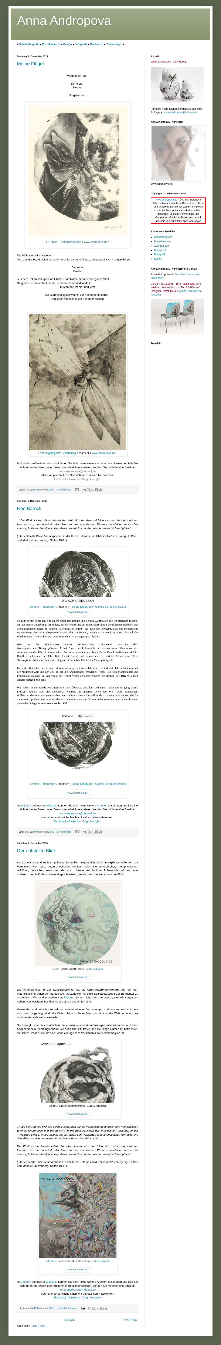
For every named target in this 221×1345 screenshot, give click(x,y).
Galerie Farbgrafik (94, 969)
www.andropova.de (95, 241)
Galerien (26, 463)
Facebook (60, 479)
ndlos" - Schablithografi (65, 241)
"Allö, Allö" (50, 1261)
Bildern (68, 997)
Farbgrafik (81, 44)
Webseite (52, 463)
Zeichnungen (114, 44)
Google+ (95, 479)
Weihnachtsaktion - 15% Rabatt (169, 61)
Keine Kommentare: (67, 1308)
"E (49, 241)
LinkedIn (75, 479)
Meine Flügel (30, 63)
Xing (85, 479)
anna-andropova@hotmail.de (78, 471)
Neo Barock (29, 508)
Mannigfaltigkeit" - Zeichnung (58, 453)
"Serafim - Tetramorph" (42, 606)
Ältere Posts (130, 1319)
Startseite (69, 1319)
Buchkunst (97, 44)
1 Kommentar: (64, 489)
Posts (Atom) (38, 1325)
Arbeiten (102, 463)
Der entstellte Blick (36, 850)
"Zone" (55, 969)
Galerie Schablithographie (110, 606)
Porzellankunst (51, 44)
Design (67, 44)
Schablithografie (29, 44)
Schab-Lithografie (82, 606)
